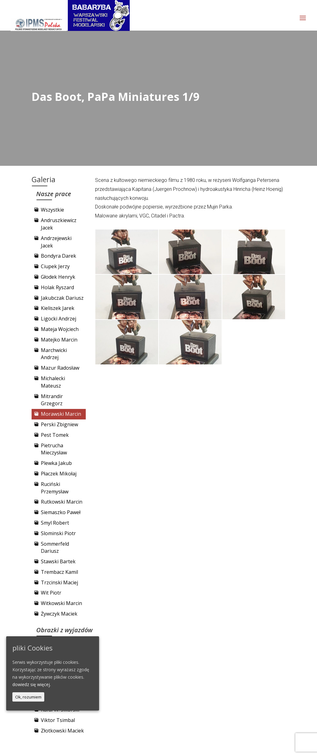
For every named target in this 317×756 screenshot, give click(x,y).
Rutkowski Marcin (61, 501)
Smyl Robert (55, 522)
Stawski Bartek (58, 561)
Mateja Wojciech (60, 329)
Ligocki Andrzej (58, 318)
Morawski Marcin (61, 413)
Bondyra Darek (58, 255)
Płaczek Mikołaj (58, 473)
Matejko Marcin (59, 339)
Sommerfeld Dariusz (55, 547)
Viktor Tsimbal (58, 720)
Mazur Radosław (60, 367)
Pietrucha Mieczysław (54, 449)
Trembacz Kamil (59, 572)
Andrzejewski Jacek (56, 242)
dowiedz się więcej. (31, 684)
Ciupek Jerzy (55, 266)
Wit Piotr (51, 592)
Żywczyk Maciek (59, 613)
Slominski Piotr (58, 533)
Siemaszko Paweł (60, 512)
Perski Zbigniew (59, 424)
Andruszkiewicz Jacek (58, 224)
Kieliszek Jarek (57, 308)
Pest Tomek (55, 435)
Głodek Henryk (58, 276)
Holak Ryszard (57, 287)
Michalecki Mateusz (53, 382)
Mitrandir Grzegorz (52, 400)
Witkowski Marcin (61, 603)
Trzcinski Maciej (59, 582)
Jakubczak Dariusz (62, 297)
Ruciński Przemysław (54, 488)
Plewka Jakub (56, 463)
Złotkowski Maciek (62, 730)
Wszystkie (52, 209)
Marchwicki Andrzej (54, 354)
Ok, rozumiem (28, 697)
